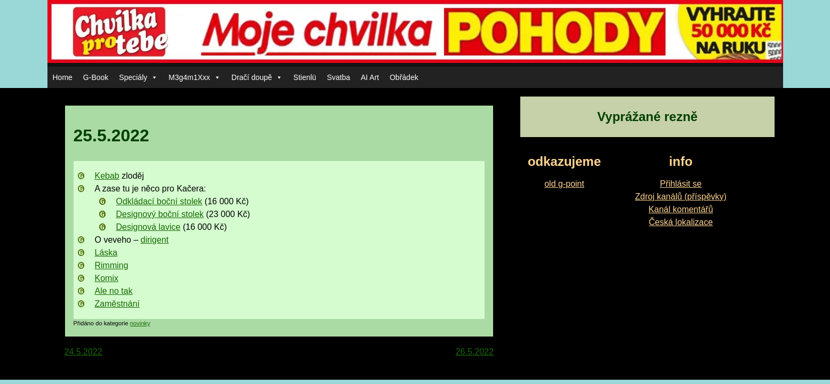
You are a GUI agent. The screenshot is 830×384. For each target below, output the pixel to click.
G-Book (95, 77)
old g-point (564, 183)
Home (62, 77)
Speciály (138, 77)
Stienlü (304, 77)
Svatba (338, 77)
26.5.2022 (475, 351)
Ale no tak (114, 290)
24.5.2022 (83, 351)
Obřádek (404, 77)
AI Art (370, 77)
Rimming (111, 265)
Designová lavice (148, 226)
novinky (140, 323)
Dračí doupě (257, 77)
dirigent (154, 239)
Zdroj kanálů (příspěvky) (681, 196)
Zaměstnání (117, 303)
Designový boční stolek (160, 214)
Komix (106, 278)
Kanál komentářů (681, 209)
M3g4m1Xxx (194, 77)
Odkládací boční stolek (159, 201)
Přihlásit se (681, 183)
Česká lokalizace (681, 222)
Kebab (107, 175)
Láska (106, 252)
